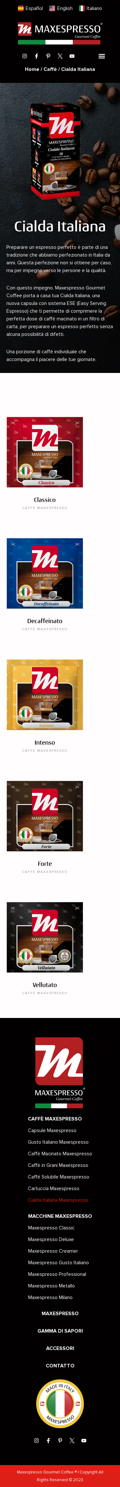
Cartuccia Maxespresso (53, 1188)
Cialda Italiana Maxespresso (58, 1200)
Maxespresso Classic (51, 1228)
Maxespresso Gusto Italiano (58, 1262)
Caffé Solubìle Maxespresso (58, 1177)
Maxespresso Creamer (53, 1251)
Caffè (50, 69)
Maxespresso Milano (50, 1297)
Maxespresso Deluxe (51, 1239)
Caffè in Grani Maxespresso (58, 1165)
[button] (102, 56)
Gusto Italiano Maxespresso (58, 1142)
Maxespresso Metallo (51, 1286)
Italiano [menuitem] (94, 8)
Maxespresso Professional (57, 1274)
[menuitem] (30, 8)
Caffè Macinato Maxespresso (60, 1153)
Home (32, 69)
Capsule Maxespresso (52, 1130)
